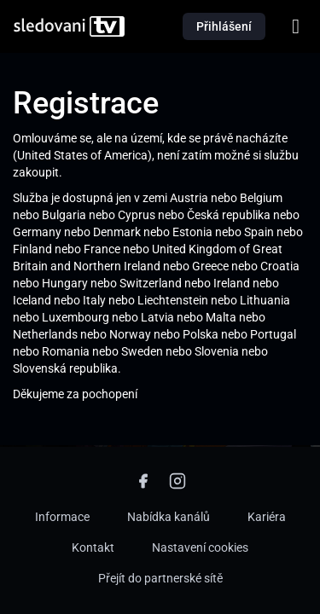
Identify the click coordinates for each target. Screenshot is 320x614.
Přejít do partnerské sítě (160, 578)
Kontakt (93, 547)
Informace (62, 517)
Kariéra (266, 517)
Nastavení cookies (200, 547)
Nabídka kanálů (168, 517)
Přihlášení (224, 26)
